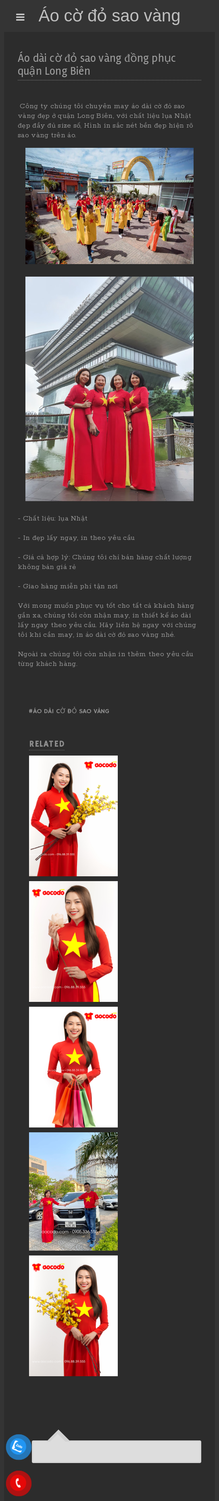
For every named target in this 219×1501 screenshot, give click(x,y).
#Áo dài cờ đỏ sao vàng (68, 711)
